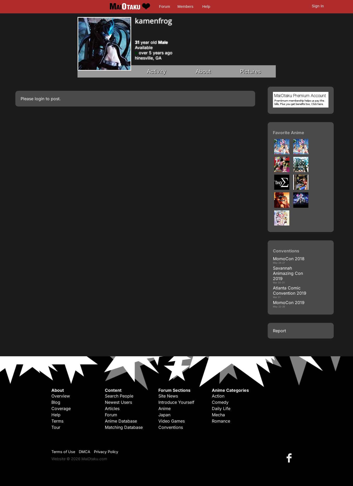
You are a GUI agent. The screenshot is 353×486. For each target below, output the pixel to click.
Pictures (250, 71)
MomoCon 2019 (288, 302)
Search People (119, 396)
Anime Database (121, 421)
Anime (164, 408)
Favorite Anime (288, 132)
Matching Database (124, 427)
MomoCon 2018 (288, 258)
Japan (164, 414)
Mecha (218, 414)
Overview (60, 396)
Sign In (318, 6)
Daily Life (221, 408)
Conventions (170, 427)
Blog (55, 402)
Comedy (220, 402)
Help (206, 6)
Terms (57, 421)
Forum (164, 6)
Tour (55, 427)
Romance (221, 421)
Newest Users (118, 402)
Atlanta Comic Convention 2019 (289, 290)
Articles (112, 408)
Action (218, 396)
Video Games (171, 421)
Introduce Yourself (176, 402)
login (39, 98)
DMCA (84, 451)
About (203, 71)
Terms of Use (63, 451)
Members (185, 6)
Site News (168, 396)
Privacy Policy (106, 451)
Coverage (61, 408)
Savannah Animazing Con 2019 (288, 273)
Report (279, 330)
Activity (156, 71)
